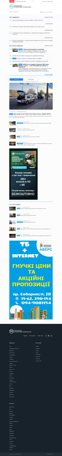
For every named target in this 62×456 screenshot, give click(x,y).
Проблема (11, 378)
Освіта (37, 350)
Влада (37, 346)
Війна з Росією (12, 365)
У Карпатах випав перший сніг (29, 222)
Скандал (11, 380)
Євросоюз (11, 407)
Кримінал (11, 373)
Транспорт (11, 396)
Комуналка (11, 352)
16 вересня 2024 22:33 (26, 234)
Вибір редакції (31, 79)
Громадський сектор (14, 348)
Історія (11, 371)
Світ (10, 409)
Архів (41, 12)
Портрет (11, 392)
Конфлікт (11, 388)
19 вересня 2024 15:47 (26, 207)
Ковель (11, 425)
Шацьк (11, 449)
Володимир (12, 415)
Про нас (40, 336)
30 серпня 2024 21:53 (26, 135)
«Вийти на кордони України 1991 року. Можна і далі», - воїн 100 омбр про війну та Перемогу (33, 66)
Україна (11, 411)
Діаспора (11, 350)
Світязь (11, 443)
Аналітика (45, 12)
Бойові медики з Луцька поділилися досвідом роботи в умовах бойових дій (35, 228)
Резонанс (11, 394)
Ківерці (11, 423)
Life (10, 346)
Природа (11, 359)
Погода (11, 357)
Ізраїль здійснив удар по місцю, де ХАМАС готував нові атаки (27, 20)
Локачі (10, 427)
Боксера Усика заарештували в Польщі (28, 215)
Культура (18, 142)
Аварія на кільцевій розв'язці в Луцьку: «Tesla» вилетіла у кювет (33, 208)
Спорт (37, 352)
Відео (49, 12)
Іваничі (11, 419)
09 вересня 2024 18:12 (21, 111)
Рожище (11, 441)
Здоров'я (38, 348)
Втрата (11, 367)
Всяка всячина (12, 382)
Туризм (11, 363)
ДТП (10, 386)
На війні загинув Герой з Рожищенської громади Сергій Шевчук (28, 55)
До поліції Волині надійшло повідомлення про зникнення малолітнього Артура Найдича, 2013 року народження (32, 51)
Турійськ (11, 447)
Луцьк (10, 429)
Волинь (11, 413)
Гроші (10, 384)
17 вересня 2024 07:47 (26, 227)
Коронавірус (12, 355)
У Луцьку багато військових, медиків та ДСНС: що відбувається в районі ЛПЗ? (35, 235)
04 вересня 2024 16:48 (26, 128)
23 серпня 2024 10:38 (24, 142)
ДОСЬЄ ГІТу (16, 79)
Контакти (32, 336)
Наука (10, 376)
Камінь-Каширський (14, 421)
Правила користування (15, 454)
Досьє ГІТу (11, 369)
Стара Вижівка (12, 446)
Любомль (11, 433)
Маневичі (11, 435)
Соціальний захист (13, 361)
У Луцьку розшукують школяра (23, 1)
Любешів (11, 431)
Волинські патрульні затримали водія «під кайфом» (27, 58)
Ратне (10, 439)
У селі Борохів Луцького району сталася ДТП (26, 130)
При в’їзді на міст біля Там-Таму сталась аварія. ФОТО (32, 114)
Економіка (38, 354)
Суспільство (12, 111)
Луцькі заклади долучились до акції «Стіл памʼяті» (30, 136)
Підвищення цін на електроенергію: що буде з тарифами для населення (30, 61)
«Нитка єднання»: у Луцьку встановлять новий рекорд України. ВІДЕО (37, 123)
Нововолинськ (12, 437)
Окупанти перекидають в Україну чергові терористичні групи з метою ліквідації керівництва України (32, 41)
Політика (38, 358)
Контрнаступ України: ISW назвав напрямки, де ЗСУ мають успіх (28, 26)
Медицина (11, 390)
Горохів (11, 417)
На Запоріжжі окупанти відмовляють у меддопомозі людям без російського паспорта (31, 33)
